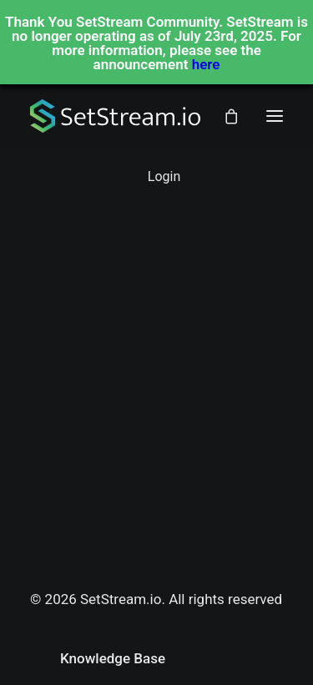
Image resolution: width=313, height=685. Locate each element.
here (206, 64)
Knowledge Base (112, 658)
